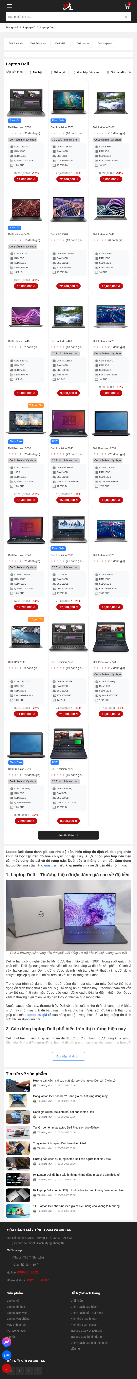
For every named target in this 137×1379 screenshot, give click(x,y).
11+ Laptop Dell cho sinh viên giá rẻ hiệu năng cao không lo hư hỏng (76, 1210)
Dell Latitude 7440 (105, 235)
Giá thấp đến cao (86, 72)
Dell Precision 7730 (106, 450)
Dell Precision (38, 43)
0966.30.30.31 (28, 1277)
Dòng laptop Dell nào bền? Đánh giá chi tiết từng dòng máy (70, 1100)
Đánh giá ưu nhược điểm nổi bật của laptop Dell (63, 1116)
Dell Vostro (83, 43)
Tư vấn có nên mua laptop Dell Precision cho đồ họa (66, 1131)
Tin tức (11, 1341)
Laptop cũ (13, 1305)
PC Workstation (16, 1334)
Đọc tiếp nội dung (67, 1060)
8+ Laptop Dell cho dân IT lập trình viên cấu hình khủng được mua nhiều (78, 1194)
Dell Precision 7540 (21, 558)
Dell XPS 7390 (18, 665)
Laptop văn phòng (18, 1323)
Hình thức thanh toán (84, 1323)
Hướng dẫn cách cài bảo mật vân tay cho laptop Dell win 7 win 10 (74, 1084)
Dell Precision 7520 (64, 773)
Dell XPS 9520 (61, 235)
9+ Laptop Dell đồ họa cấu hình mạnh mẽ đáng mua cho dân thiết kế (76, 1179)
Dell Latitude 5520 (105, 558)
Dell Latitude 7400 (105, 128)
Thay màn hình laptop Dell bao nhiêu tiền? (59, 1147)
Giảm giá (57, 72)
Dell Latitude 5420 (105, 343)
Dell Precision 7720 (106, 665)
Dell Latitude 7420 (63, 343)
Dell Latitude (16, 43)
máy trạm (51, 869)
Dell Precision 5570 (64, 128)
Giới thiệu (77, 1305)
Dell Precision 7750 (64, 665)
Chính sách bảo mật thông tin (89, 1347)
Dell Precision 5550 (21, 450)
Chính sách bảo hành (84, 1311)
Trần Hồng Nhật (43, 1089)
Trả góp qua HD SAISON (86, 1334)
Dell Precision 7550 (21, 128)
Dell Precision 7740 (64, 450)
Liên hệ (75, 1352)
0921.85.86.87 (38, 1284)
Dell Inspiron (105, 43)
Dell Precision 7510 (21, 773)
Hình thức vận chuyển (84, 1329)
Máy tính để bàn (17, 1329)
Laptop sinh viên (17, 1317)
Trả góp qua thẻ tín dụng (86, 1341)
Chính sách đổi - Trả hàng (87, 1317)
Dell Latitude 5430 (20, 235)
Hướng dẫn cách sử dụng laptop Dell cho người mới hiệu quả (72, 1163)
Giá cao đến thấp (119, 72)
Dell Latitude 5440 (20, 343)
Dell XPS (60, 43)
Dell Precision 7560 (64, 558)
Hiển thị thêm (68, 839)
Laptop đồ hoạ (16, 1311)
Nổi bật (35, 72)
